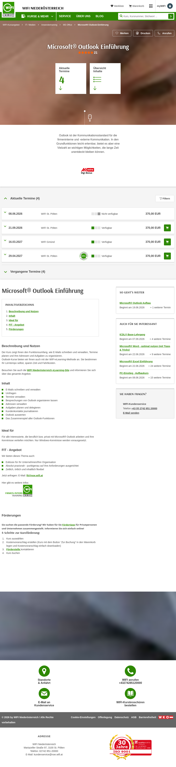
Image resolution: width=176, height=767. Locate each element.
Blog (100, 16)
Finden (170, 16)
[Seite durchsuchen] (146, 16)
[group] (88, 53)
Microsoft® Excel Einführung (136, 361)
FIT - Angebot (16, 324)
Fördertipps (68, 524)
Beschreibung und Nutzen (23, 311)
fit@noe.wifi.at (34, 475)
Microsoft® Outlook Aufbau (135, 303)
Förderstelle (13, 549)
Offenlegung (105, 717)
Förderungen (16, 329)
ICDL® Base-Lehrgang (132, 334)
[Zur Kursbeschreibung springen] (105, 78)
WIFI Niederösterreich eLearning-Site (48, 370)
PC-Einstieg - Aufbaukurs (134, 373)
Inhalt (12, 315)
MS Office (67, 25)
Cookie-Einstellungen (83, 717)
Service (65, 16)
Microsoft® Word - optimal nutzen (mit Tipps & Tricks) (145, 348)
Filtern (165, 198)
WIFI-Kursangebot (11, 25)
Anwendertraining (49, 25)
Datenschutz (121, 717)
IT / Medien (30, 25)
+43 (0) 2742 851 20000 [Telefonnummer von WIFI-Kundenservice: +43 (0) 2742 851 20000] (144, 408)
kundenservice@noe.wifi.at (48, 754)
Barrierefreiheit (147, 717)
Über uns (83, 16)
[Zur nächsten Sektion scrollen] (88, 118)
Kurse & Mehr (35, 16)
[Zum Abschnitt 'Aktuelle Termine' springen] (70, 78)
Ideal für (13, 320)
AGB (133, 717)
